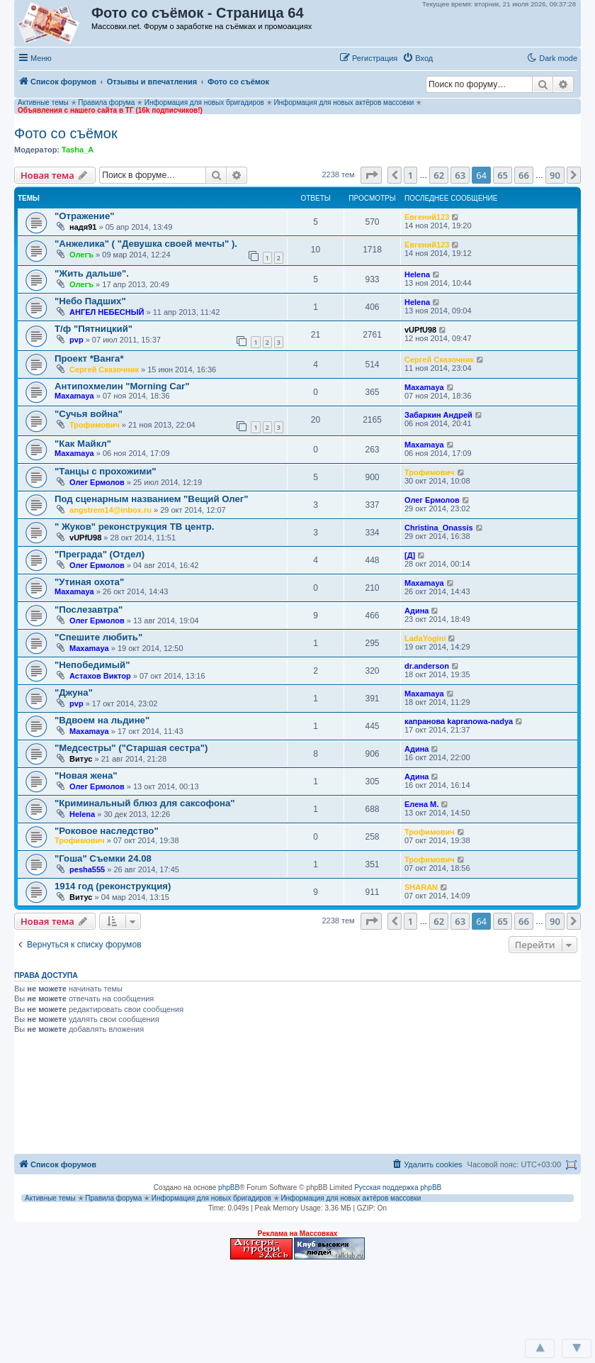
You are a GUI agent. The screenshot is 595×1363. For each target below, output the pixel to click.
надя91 (82, 227)
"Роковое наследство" (107, 830)
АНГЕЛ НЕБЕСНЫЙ (106, 312)
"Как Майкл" (83, 443)
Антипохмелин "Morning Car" (122, 386)
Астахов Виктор (100, 676)
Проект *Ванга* (89, 358)
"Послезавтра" (89, 609)
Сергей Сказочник (104, 369)
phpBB (228, 1187)
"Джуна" (74, 692)
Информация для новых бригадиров (204, 102)
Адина (416, 610)
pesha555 (87, 869)
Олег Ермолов (97, 482)
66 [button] (523, 175)
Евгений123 (426, 217)
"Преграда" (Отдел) (99, 554)
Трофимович (94, 425)
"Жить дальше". (92, 273)
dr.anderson (426, 666)
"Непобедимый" (92, 665)
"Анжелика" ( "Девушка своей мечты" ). (146, 243)
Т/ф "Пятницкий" (93, 328)
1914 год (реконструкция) (113, 886)
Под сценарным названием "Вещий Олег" (152, 499)
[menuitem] (417, 58)
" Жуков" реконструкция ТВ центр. (135, 526)
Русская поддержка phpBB (397, 1187)
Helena (417, 274)
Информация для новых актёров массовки (343, 102)
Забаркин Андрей (438, 415)
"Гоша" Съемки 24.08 (103, 858)
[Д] (409, 555)
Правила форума (106, 102)
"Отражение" (85, 216)
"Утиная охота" (89, 582)
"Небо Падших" (90, 301)
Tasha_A (78, 149)
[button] (452, 57)
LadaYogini (425, 638)
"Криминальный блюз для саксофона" (145, 803)
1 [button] (410, 175)
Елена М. (421, 804)
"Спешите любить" (98, 637)
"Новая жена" (86, 775)
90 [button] (555, 175)
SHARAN (421, 887)
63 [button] (460, 175)
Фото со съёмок (66, 133)
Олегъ (81, 254)
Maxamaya (74, 395)
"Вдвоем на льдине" (102, 720)
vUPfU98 (420, 330)
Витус (80, 759)
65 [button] (502, 175)
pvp (76, 339)
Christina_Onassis (438, 527)
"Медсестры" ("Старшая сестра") (131, 747)
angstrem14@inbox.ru (110, 510)
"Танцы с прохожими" (106, 471)
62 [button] (439, 175)
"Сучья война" (89, 413)
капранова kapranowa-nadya (458, 721)
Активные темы (43, 102)
